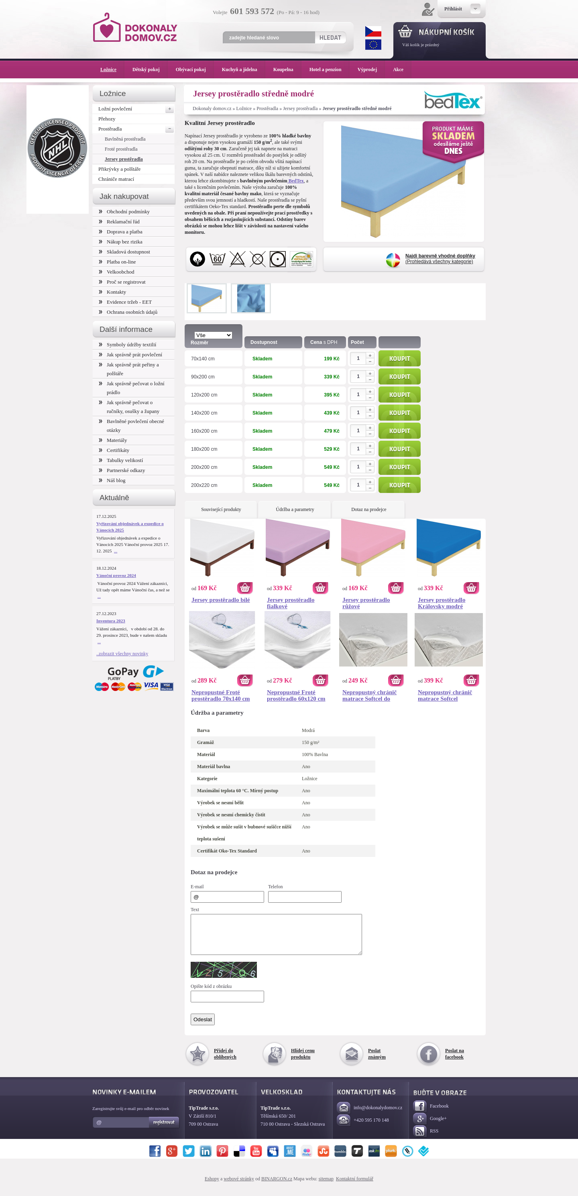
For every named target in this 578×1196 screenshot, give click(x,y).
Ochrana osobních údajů (128, 312)
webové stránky (239, 1186)
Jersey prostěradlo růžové (366, 603)
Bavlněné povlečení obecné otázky (131, 425)
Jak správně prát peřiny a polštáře (129, 369)
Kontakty (112, 292)
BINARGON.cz (276, 1186)
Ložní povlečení (136, 109)
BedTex (295, 181)
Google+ (430, 1126)
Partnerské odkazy (122, 470)
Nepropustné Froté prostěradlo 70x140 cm (220, 695)
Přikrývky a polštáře (119, 169)
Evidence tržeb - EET (125, 302)
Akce (399, 69)
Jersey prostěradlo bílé (220, 600)
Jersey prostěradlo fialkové (290, 603)
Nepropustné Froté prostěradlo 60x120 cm (296, 695)
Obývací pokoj (195, 69)
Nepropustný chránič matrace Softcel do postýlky (369, 695)
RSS (425, 1139)
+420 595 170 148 (363, 1128)
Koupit (400, 358)
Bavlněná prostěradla (125, 139)
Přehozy (107, 119)
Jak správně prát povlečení (130, 355)
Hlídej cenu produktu (303, 1061)
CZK (373, 31)
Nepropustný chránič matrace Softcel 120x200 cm (445, 695)
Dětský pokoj (150, 69)
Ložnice (244, 108)
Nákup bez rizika (120, 242)
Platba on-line (117, 262)
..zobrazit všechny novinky (122, 653)
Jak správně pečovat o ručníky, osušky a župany (129, 406)
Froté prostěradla (121, 149)
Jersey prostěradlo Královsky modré (441, 603)
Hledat (330, 37)
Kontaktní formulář (354, 1186)
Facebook (431, 1114)
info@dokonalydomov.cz (369, 1115)
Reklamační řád (119, 222)
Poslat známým (377, 1061)
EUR (373, 44)
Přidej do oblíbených (225, 1061)
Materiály (113, 440)
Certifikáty (114, 450)
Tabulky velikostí (121, 460)
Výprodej (371, 69)
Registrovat (164, 1130)
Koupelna (287, 69)
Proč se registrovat (122, 282)
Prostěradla (267, 108)
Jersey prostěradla (300, 108)
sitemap (326, 1186)
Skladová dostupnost (124, 252)
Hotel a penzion (329, 69)
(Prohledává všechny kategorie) (440, 258)
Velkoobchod (116, 272)
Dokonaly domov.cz (212, 108)
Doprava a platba (120, 232)
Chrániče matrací (116, 179)
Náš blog (112, 480)
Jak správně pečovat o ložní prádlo (132, 387)
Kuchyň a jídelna (243, 69)
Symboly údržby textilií (127, 344)
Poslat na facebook (454, 1061)
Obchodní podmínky (124, 212)
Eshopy (212, 1186)
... (115, 550)
